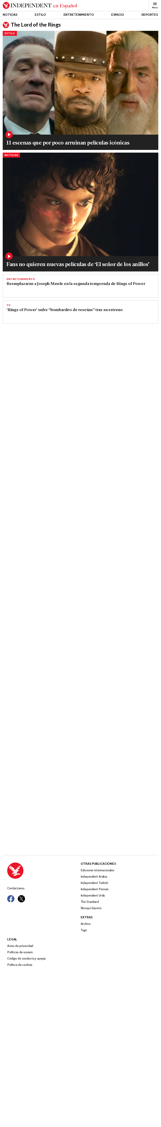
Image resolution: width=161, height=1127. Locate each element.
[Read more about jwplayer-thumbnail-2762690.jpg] (120, 501)
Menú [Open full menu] (155, 5)
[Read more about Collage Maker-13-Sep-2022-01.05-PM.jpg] (80, 83)
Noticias (10, 15)
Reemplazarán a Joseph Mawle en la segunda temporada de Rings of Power (76, 284)
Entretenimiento (78, 15)
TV (8, 305)
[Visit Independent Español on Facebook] (10, 918)
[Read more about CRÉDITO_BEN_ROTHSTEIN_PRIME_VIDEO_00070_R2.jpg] (120, 352)
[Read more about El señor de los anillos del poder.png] (41, 352)
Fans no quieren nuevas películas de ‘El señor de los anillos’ (78, 264)
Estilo (40, 15)
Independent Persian (95, 909)
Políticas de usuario (20, 972)
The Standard (90, 922)
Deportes (149, 15)
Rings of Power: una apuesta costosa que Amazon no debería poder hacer (40, 389)
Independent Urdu (93, 915)
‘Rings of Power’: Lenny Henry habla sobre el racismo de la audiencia (41, 463)
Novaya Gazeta (91, 928)
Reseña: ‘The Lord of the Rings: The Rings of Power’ (119, 389)
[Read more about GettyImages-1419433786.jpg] (41, 426)
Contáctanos (15, 908)
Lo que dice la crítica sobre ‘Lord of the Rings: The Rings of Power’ (118, 463)
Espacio (117, 15)
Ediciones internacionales (98, 890)
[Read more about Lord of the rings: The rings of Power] (41, 501)
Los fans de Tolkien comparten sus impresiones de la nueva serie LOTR (73, 560)
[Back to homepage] (40, 5)
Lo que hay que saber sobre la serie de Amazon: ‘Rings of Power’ (39, 538)
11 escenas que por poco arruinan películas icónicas (67, 143)
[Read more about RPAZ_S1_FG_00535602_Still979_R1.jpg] (120, 426)
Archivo (86, 944)
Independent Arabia (94, 897)
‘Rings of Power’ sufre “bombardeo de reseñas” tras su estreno (65, 310)
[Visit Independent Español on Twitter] (21, 918)
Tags (84, 950)
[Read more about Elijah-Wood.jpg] (80, 792)
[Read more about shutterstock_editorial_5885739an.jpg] (80, 204)
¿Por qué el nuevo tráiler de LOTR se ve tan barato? (54, 586)
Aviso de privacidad (20, 966)
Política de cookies (19, 985)
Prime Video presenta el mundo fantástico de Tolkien (115, 538)
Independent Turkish (94, 903)
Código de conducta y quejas (26, 978)
